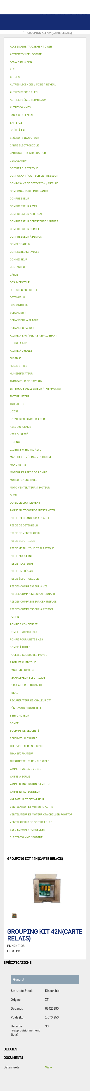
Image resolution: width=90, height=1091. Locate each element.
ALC (12, 69)
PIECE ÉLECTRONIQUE (24, 578)
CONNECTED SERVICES (24, 251)
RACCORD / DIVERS (22, 669)
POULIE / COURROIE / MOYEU (28, 654)
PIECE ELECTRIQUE (22, 540)
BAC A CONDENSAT (21, 114)
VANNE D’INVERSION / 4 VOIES (30, 783)
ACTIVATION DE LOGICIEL (26, 54)
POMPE (14, 616)
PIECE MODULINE (21, 555)
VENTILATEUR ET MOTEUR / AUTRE (31, 806)
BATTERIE (16, 122)
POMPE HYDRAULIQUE (24, 631)
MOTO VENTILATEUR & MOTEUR (30, 487)
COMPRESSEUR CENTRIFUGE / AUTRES (34, 221)
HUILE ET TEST (19, 365)
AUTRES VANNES (20, 107)
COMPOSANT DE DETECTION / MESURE (34, 183)
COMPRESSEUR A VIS (23, 206)
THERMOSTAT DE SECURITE (27, 745)
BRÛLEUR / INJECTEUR (24, 137)
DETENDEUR (17, 297)
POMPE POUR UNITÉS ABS (26, 639)
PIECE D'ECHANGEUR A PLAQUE (30, 517)
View (48, 1067)
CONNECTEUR (18, 259)
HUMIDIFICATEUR (21, 373)
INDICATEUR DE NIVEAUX (26, 381)
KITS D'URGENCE (20, 426)
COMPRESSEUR (19, 198)
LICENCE (15, 441)
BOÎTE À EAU (18, 130)
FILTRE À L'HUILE (21, 350)
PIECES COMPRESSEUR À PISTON (31, 609)
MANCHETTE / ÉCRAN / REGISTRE (31, 456)
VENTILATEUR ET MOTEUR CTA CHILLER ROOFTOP (41, 814)
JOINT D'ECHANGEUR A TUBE (28, 419)
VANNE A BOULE (20, 776)
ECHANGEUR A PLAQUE (24, 320)
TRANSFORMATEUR (21, 753)
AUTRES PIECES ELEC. (24, 92)
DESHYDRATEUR (20, 282)
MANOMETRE (18, 464)
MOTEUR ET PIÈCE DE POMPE (28, 472)
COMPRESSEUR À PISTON (26, 236)
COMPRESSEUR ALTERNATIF (27, 213)
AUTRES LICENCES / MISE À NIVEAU (33, 84)
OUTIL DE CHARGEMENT (25, 502)
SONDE (14, 723)
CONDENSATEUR (20, 244)
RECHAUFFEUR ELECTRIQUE (27, 677)
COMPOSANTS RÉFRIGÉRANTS (29, 191)
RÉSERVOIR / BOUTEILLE (26, 707)
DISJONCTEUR (19, 305)
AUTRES (15, 76)
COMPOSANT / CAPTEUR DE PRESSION (34, 175)
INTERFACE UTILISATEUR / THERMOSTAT (35, 388)
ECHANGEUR (17, 312)
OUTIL (14, 495)
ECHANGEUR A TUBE (22, 327)
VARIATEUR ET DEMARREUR (27, 799)
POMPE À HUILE (20, 647)
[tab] (45, 47)
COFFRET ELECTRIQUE (24, 168)
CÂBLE (14, 274)
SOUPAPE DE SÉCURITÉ (24, 730)
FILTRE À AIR (18, 342)
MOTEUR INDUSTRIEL (23, 479)
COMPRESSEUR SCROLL (25, 228)
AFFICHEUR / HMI (21, 61)
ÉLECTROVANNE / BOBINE (26, 837)
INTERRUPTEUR (20, 396)
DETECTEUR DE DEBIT (23, 289)
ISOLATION (17, 403)
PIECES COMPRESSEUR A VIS (29, 586)
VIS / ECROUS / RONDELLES (27, 829)
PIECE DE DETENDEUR (24, 525)
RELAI (14, 692)
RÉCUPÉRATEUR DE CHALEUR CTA (30, 700)
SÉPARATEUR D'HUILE (23, 738)
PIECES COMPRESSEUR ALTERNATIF (33, 593)
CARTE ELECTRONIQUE (24, 145)
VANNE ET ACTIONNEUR (25, 791)
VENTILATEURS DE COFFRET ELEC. (31, 822)
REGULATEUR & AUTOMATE (26, 685)
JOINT (14, 411)
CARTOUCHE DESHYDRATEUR (28, 152)
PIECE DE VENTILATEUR (25, 533)
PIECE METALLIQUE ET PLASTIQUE (32, 548)
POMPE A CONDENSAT (23, 624)
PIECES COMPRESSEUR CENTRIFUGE (33, 601)
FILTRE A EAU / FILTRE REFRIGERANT (33, 335)
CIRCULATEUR (18, 160)
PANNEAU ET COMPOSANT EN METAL (33, 510)
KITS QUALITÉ (19, 434)
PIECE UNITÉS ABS (22, 571)
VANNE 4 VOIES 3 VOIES (25, 768)
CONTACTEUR (18, 266)
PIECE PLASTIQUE (21, 563)
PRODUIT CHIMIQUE (23, 662)
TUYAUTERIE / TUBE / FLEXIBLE (29, 761)
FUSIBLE (15, 358)
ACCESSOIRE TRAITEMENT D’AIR (31, 46)
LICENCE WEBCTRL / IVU (25, 449)
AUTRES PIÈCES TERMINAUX (28, 99)
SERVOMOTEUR (19, 715)
